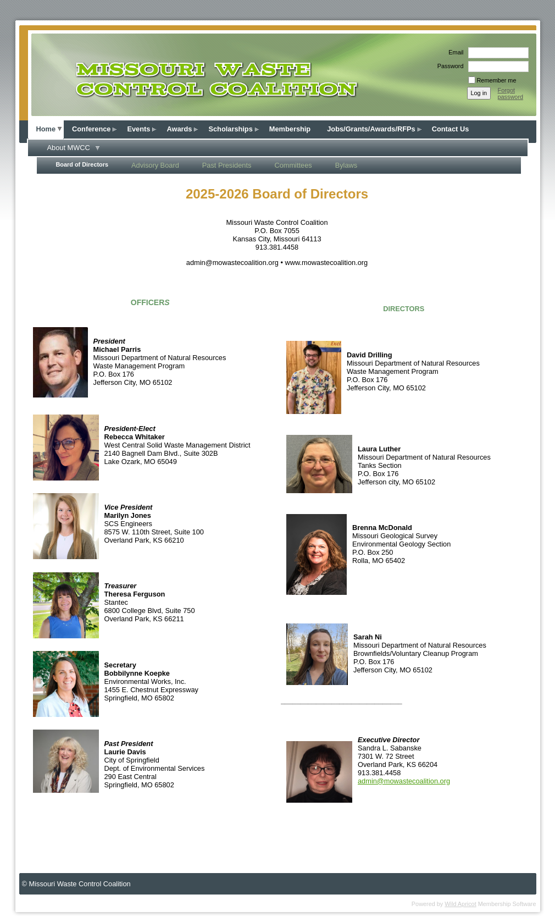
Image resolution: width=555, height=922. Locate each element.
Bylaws (346, 165)
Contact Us (450, 129)
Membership (289, 129)
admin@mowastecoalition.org (404, 781)
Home (46, 129)
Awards (179, 129)
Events (138, 129)
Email (454, 52)
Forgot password (511, 93)
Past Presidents (227, 165)
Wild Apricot (460, 904)
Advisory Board (155, 165)
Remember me (497, 80)
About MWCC (68, 147)
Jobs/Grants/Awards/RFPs (371, 129)
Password (449, 66)
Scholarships (230, 129)
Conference (91, 129)
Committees (293, 165)
